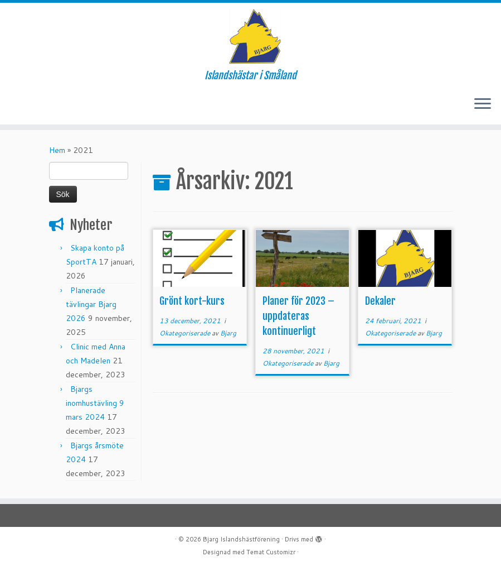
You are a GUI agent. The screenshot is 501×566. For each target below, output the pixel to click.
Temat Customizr (270, 552)
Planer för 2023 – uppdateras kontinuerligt (298, 316)
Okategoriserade (185, 333)
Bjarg (228, 333)
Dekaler (380, 301)
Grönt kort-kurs (192, 301)
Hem (57, 150)
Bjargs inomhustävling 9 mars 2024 (95, 403)
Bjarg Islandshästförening (241, 539)
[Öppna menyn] (482, 104)
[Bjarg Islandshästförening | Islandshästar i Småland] (250, 36)
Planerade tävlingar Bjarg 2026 (91, 304)
